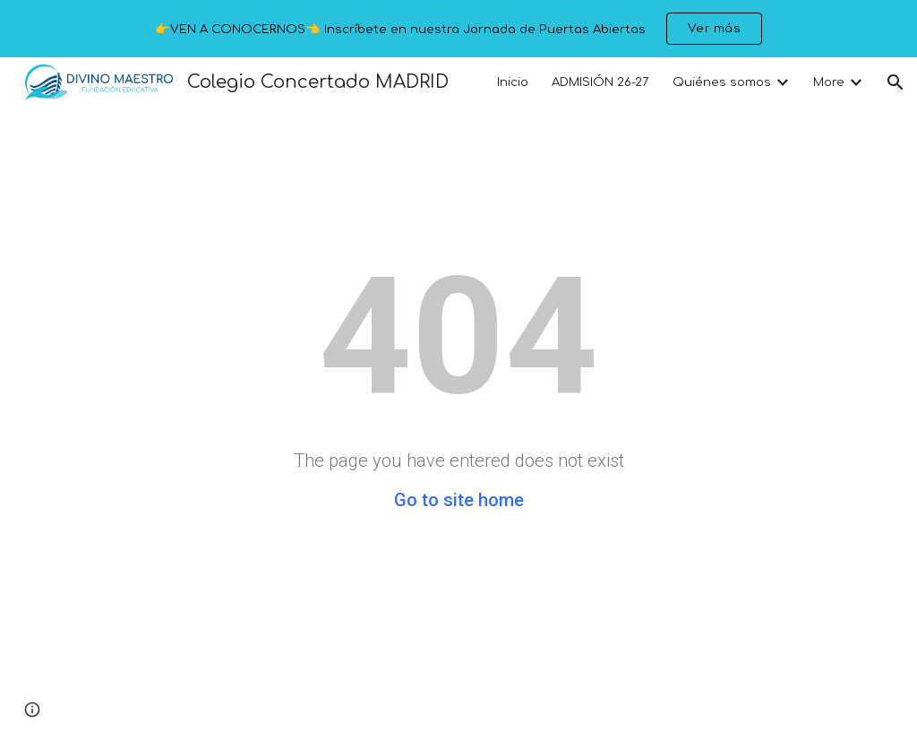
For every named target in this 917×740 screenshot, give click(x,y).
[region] (458, 28)
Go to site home (459, 500)
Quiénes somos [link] (722, 82)
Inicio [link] (512, 82)
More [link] (828, 82)
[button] (895, 82)
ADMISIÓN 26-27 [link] (600, 82)
